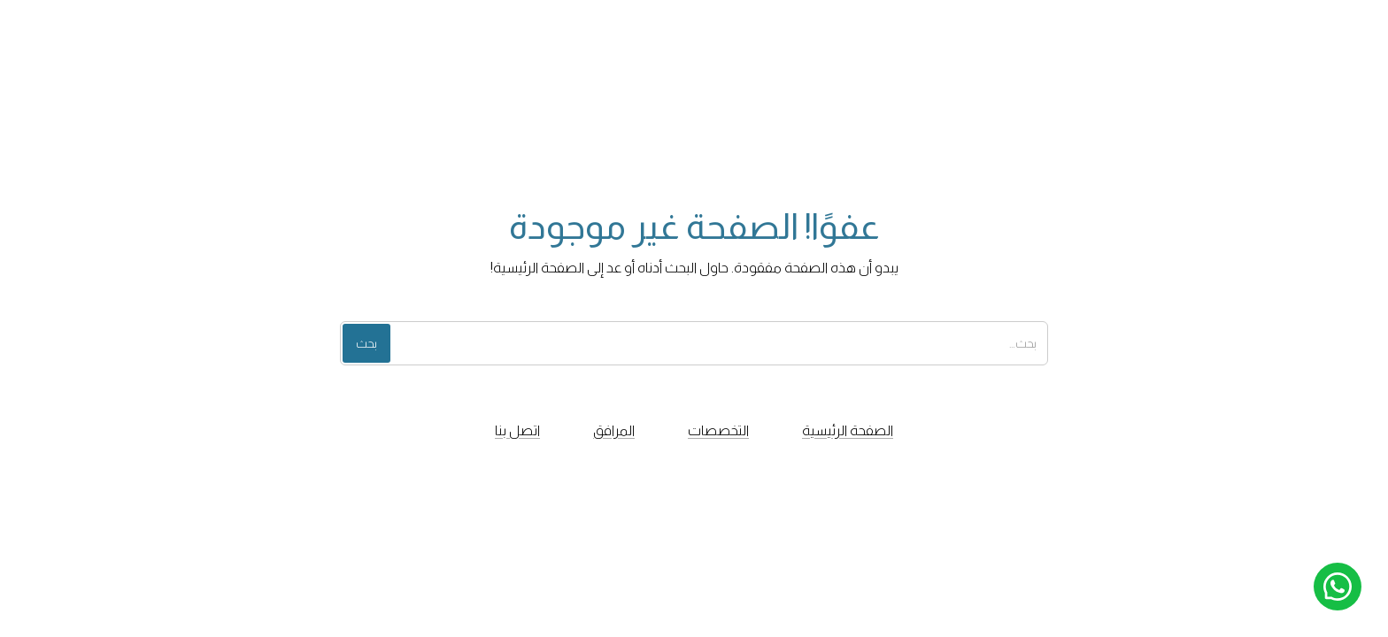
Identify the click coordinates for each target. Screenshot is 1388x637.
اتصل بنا (517, 430)
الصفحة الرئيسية (847, 430)
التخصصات (718, 430)
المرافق (614, 430)
